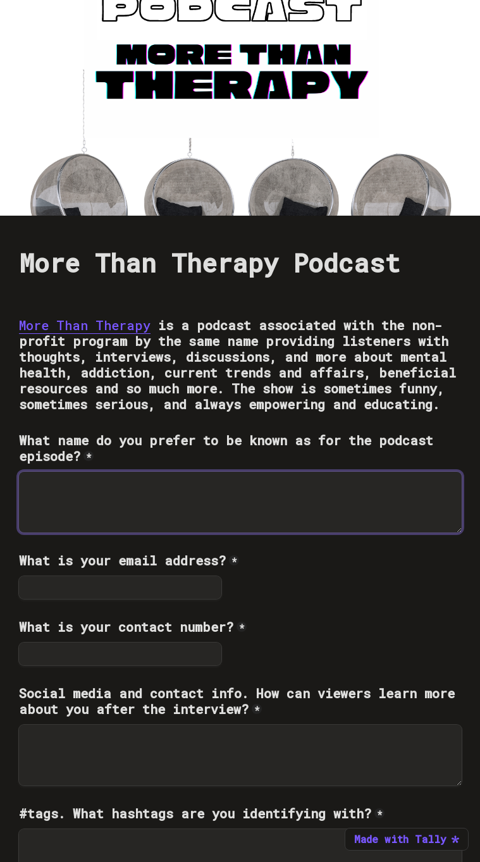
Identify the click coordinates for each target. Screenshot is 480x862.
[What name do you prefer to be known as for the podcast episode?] (240, 502)
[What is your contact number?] (120, 654)
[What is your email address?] (120, 587)
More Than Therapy (85, 325)
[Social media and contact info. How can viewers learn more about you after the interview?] (240, 755)
